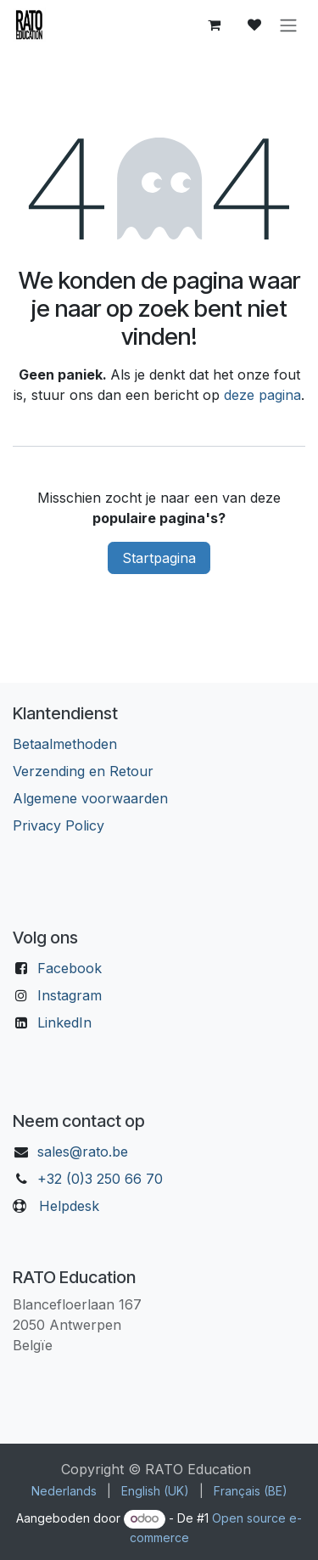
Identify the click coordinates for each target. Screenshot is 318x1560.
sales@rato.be (82, 1151)
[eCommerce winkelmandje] (214, 25)
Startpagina (159, 557)
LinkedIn (64, 1022)
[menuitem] (64, 1490)
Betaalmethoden (65, 743)
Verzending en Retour (83, 771)
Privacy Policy (58, 825)
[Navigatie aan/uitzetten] (288, 24)
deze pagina (262, 394)
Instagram (69, 995)
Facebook (69, 968)
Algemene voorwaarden (90, 798)
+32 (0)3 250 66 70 (100, 1178)
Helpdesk (69, 1205)
